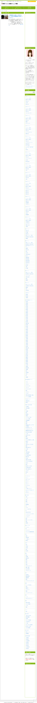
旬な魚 (27, 458)
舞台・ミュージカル (29, 519)
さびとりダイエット (29, 598)
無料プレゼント (7, 8)
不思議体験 (27, 420)
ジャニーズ (27, 530)
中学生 (27, 547)
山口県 (27, 352)
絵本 (26, 549)
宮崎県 (27, 366)
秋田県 (27, 309)
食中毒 (27, 265)
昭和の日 (27, 133)
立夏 (26, 266)
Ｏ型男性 (27, 642)
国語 (26, 559)
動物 (26, 436)
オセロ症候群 (28, 627)
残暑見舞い (27, 257)
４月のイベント (27, 125)
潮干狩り (27, 233)
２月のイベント (27, 106)
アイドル (27, 527)
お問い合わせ (29, 8)
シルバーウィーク (29, 189)
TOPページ (6, 7)
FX (26, 473)
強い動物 (27, 453)
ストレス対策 (28, 418)
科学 (26, 562)
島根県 (27, 301)
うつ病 (27, 623)
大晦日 (27, 226)
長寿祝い (27, 414)
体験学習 (27, 558)
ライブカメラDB (28, 417)
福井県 (27, 329)
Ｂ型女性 (27, 645)
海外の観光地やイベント (28, 379)
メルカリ (27, 470)
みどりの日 (27, 145)
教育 (26, 553)
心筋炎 (27, 618)
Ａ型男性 (27, 637)
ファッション (28, 275)
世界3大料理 (28, 602)
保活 (26, 544)
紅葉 (26, 278)
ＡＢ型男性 (27, 640)
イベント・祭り (28, 98)
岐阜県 (27, 334)
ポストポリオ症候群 (29, 624)
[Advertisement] (30, 30)
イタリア (27, 384)
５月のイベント (27, 136)
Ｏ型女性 (27, 648)
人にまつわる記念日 (29, 461)
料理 (26, 464)
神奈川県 (27, 323)
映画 (26, 501)
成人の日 (27, 104)
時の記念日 (27, 161)
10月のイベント (27, 196)
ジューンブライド (29, 158)
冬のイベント (27, 282)
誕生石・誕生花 (28, 99)
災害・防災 (27, 630)
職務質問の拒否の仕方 (29, 430)
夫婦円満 (27, 537)
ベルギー (27, 393)
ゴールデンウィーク (29, 142)
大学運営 (27, 406)
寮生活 (27, 540)
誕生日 (27, 402)
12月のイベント (27, 217)
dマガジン (27, 492)
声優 (26, 564)
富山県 (27, 326)
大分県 (27, 364)
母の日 (27, 149)
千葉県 (27, 320)
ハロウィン (27, 204)
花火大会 (27, 168)
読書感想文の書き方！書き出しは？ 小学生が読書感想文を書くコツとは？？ (15, 16)
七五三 (27, 213)
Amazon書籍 (29, 7)
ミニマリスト (28, 515)
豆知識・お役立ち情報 (28, 404)
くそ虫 (27, 433)
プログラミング (28, 570)
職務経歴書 (27, 576)
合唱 (26, 496)
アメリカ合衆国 (28, 396)
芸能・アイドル (27, 525)
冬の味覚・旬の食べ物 (29, 285)
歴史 (26, 521)
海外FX (27, 441)
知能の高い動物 (28, 459)
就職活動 (27, 577)
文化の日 (27, 211)
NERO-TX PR (28, 435)
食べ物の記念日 (28, 455)
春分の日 (27, 230)
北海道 (27, 303)
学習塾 (27, 556)
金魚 (26, 450)
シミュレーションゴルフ (30, 513)
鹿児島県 (27, 367)
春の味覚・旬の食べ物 (29, 236)
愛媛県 (27, 357)
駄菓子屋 (27, 456)
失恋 (26, 586)
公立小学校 (27, 568)
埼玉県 (27, 318)
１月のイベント (27, 96)
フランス (27, 387)
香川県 (27, 355)
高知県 (27, 358)
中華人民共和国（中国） (30, 395)
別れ (26, 611)
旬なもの (27, 101)
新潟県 (27, 324)
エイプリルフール (29, 132)
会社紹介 (27, 574)
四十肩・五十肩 (28, 626)
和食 (26, 607)
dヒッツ (27, 482)
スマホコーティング (29, 429)
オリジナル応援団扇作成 (30, 531)
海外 (26, 390)
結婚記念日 (27, 400)
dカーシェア (28, 479)
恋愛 (26, 583)
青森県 (27, 304)
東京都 (27, 321)
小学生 (27, 546)
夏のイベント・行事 (29, 242)
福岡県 (27, 360)
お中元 (27, 252)
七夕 (26, 170)
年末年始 (27, 290)
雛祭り (27, 121)
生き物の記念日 (28, 467)
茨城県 (27, 314)
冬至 (26, 288)
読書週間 (27, 202)
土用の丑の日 (28, 254)
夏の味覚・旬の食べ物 (29, 244)
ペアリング (27, 589)
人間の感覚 (27, 408)
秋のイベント (27, 270)
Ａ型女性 (27, 643)
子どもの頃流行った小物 (30, 439)
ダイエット (27, 263)
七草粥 (27, 411)
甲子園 (27, 232)
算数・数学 (27, 567)
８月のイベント (27, 172)
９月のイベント (27, 181)
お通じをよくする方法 (29, 444)
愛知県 (27, 337)
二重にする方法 (28, 615)
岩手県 (27, 306)
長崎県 (27, 361)
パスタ (27, 605)
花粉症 (27, 415)
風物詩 (27, 238)
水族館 (27, 377)
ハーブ (27, 498)
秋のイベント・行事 (29, 272)
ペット (26, 609)
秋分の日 (27, 192)
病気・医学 (27, 613)
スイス (27, 382)
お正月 (27, 102)
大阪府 (27, 297)
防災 (26, 412)
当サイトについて (18, 7)
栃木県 (27, 315)
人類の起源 (27, 452)
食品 (26, 423)
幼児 (26, 561)
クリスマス (27, 223)
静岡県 (27, 335)
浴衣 (26, 251)
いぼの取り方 (28, 621)
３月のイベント (27, 115)
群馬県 (27, 317)
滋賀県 (27, 340)
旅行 (26, 518)
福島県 (27, 312)
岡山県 (27, 349)
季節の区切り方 (28, 447)
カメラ (27, 507)
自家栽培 (27, 504)
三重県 (27, 338)
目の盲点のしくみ (29, 427)
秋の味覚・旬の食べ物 (29, 273)
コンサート (27, 516)
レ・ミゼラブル (28, 509)
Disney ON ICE (28, 512)
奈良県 (27, 346)
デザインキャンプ (29, 565)
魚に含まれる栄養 (29, 432)
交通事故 (27, 633)
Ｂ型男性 (27, 639)
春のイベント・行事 (29, 235)
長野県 (27, 294)
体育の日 (27, 201)
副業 (26, 579)
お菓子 (27, 442)
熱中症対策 (27, 260)
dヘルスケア (28, 485)
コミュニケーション (29, 592)
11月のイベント (27, 206)
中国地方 (27, 372)
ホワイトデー (28, 123)
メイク (27, 596)
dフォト (27, 477)
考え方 (27, 462)
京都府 (27, 341)
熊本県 (27, 363)
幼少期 (27, 550)
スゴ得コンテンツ (29, 488)
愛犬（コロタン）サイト (18, 8)
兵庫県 (27, 344)
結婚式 (27, 438)
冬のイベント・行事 (29, 284)
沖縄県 (27, 369)
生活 (26, 534)
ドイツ (27, 381)
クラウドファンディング (30, 580)
